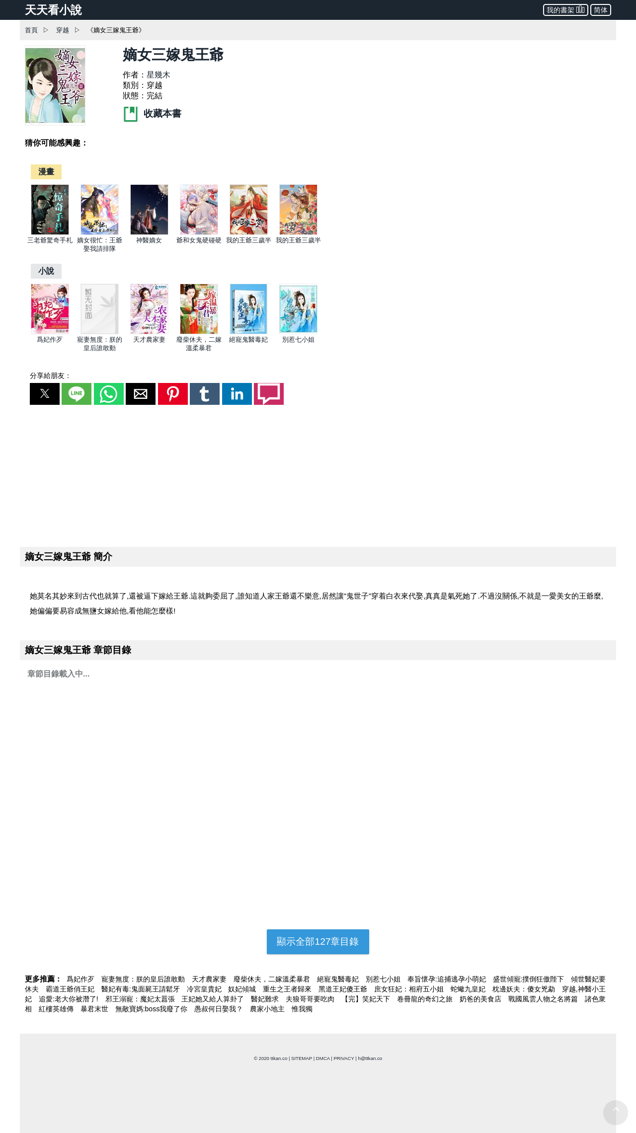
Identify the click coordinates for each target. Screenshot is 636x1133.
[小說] (46, 271)
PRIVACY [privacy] (343, 1058)
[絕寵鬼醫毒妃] (249, 332)
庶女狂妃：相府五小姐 (410, 989)
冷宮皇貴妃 (205, 989)
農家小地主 (268, 1009)
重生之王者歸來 (288, 989)
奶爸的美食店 (481, 999)
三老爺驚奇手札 (50, 240)
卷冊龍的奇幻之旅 (426, 999)
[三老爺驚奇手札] (50, 232)
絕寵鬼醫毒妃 (248, 339)
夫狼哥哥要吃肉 (311, 999)
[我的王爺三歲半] (249, 232)
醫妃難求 (266, 999)
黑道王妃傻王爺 (343, 989)
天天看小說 (53, 9)
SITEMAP (301, 1058)
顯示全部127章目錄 (318, 941)
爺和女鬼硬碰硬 (199, 240)
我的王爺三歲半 (248, 240)
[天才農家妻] (149, 332)
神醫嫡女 (149, 240)
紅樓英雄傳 (57, 1009)
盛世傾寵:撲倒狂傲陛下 (529, 979)
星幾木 (158, 75)
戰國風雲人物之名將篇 (544, 999)
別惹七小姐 (298, 339)
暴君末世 (95, 1009)
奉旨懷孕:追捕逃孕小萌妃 (447, 979)
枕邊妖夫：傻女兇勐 (524, 989)
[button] (45, 394)
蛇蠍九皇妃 (469, 989)
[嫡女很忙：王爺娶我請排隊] (99, 232)
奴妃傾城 (243, 989)
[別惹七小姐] (298, 332)
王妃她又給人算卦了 (213, 999)
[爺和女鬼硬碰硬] (199, 232)
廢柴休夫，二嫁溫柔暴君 (273, 979)
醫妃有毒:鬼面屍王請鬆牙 (141, 989)
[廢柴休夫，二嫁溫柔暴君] (199, 332)
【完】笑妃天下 (366, 999)
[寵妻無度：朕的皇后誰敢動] (99, 332)
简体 (601, 10)
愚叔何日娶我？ (219, 1009)
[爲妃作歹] (50, 332)
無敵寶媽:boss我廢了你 (152, 1009)
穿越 (62, 30)
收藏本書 (152, 113)
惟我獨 (302, 1009)
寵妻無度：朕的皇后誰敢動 (144, 979)
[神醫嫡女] (149, 232)
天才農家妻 (149, 339)
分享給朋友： (51, 375)
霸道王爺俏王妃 (71, 989)
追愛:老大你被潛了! (69, 999)
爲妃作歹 (50, 339)
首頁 (31, 30)
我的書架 (566, 9)
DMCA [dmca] (323, 1058)
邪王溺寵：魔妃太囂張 (141, 999)
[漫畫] (46, 171)
